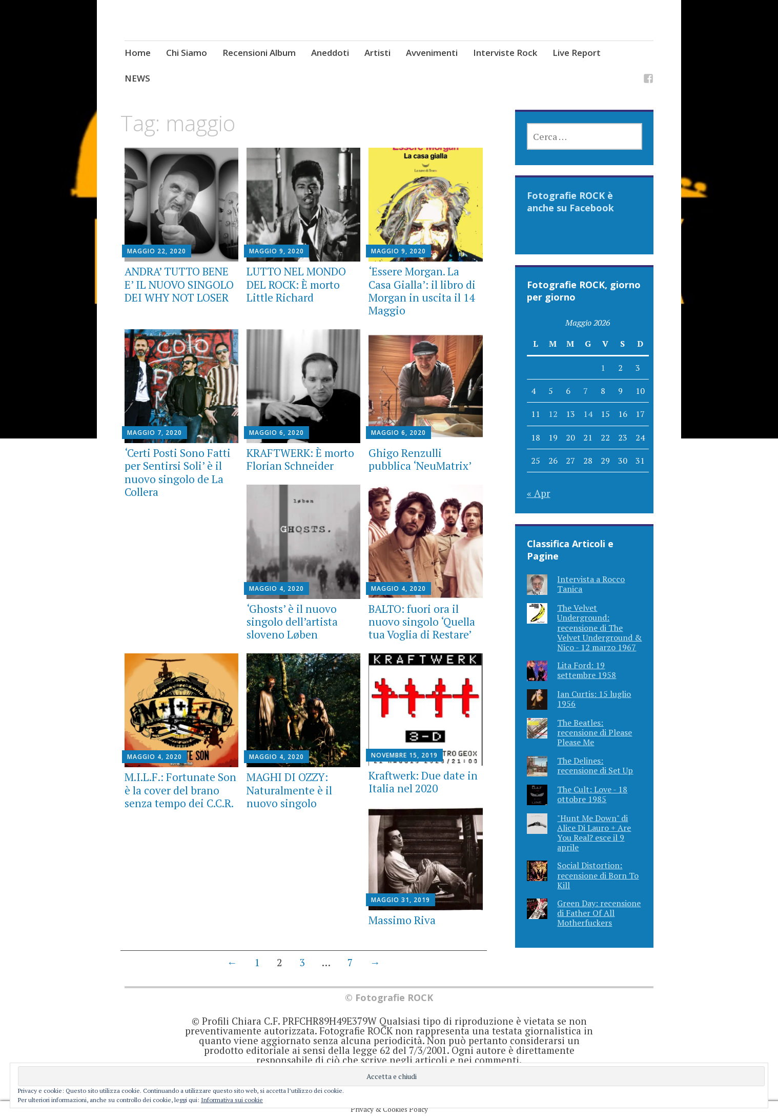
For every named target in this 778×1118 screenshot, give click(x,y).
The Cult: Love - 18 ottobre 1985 (592, 794)
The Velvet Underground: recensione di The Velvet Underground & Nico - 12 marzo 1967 (599, 627)
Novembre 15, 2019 (404, 755)
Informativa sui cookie (232, 1100)
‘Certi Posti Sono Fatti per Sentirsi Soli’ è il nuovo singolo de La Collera (178, 472)
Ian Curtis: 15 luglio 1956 (594, 698)
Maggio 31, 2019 (400, 899)
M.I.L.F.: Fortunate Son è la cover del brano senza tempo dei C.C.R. (180, 790)
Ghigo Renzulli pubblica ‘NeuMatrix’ (420, 459)
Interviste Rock (505, 52)
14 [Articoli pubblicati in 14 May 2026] (587, 414)
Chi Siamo (186, 52)
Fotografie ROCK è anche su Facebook (570, 201)
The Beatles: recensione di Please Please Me (594, 732)
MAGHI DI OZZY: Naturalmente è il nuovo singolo (289, 790)
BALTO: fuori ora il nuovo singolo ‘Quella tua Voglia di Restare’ (421, 622)
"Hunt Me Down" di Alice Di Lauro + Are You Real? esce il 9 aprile (594, 832)
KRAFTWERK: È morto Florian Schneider (300, 459)
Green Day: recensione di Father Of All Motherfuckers (599, 912)
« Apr (538, 493)
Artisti (377, 52)
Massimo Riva (402, 920)
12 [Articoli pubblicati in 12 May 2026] (553, 414)
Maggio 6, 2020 (276, 432)
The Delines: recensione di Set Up (595, 765)
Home (138, 52)
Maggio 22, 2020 (156, 251)
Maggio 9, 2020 (276, 251)
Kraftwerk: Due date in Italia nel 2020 (423, 781)
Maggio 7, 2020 (154, 432)
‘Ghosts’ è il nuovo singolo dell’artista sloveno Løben (292, 622)
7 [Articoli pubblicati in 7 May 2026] (585, 390)
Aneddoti (330, 52)
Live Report (576, 52)
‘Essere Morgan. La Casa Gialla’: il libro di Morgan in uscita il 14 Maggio (422, 290)
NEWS (137, 78)
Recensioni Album (259, 52)
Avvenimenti (432, 52)
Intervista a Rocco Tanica (591, 583)
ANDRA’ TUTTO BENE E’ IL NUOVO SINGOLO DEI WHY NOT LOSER (179, 284)
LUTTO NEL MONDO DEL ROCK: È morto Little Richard (296, 284)
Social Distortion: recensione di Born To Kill (598, 875)
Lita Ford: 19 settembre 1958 (586, 670)
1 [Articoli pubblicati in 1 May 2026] (603, 367)
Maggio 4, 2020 (276, 588)
